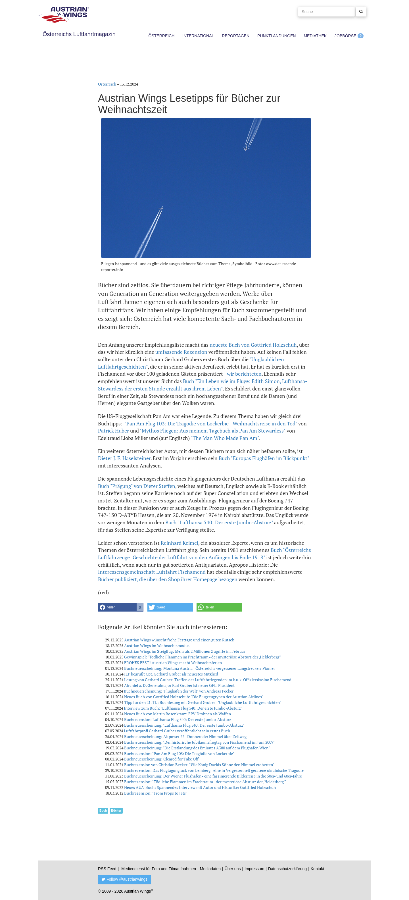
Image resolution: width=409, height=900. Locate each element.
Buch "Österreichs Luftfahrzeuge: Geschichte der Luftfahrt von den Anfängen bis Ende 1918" (204, 553)
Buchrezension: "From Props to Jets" (155, 793)
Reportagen (235, 36)
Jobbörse (345, 36)
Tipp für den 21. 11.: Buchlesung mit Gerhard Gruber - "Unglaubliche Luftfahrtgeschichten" (202, 702)
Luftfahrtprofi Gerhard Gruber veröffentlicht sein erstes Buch (177, 730)
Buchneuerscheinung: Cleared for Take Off (161, 759)
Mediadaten (210, 868)
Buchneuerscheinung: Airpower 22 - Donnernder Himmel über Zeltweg (185, 736)
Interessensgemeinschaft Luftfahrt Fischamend (152, 571)
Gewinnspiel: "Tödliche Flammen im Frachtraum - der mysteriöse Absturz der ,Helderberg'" (202, 657)
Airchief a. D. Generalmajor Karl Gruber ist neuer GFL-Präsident (179, 685)
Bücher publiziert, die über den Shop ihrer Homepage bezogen (167, 579)
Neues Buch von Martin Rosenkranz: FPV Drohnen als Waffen (177, 713)
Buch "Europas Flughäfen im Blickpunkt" (264, 458)
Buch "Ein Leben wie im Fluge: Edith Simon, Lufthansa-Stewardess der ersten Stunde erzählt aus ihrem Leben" (202, 385)
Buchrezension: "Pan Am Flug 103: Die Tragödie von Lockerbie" (179, 753)
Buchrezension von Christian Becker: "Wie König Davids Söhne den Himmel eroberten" (199, 764)
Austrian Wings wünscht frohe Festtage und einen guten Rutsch (179, 640)
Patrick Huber (113, 430)
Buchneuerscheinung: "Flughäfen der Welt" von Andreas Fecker (178, 691)
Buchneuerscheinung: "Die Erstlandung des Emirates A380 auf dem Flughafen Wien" (197, 748)
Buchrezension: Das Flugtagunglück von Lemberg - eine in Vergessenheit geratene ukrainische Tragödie (214, 770)
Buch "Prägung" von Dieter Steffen (136, 486)
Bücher (116, 810)
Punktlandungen (276, 36)
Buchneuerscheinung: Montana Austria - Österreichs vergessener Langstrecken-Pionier (199, 668)
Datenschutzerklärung (287, 868)
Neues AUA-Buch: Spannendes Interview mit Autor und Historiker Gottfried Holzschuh (200, 787)
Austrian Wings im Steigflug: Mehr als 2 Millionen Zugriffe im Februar (184, 651)
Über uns (233, 868)
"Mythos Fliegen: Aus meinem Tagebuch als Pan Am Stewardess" (212, 430)
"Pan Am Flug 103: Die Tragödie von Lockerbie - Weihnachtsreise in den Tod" (210, 423)
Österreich (162, 36)
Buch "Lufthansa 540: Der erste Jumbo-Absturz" (219, 522)
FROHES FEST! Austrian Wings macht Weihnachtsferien (173, 662)
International (198, 36)
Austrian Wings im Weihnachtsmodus (156, 645)
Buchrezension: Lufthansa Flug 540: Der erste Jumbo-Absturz (177, 719)
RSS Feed (107, 868)
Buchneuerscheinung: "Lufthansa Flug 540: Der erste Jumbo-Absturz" (184, 725)
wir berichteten (244, 373)
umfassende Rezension (181, 351)
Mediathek (315, 36)
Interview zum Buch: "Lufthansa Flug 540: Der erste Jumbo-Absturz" (183, 708)
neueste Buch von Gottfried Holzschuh (253, 344)
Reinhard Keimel (179, 542)
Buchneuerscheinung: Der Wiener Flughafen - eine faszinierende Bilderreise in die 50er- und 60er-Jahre (213, 776)
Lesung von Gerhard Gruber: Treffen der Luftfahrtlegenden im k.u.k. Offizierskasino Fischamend (207, 679)
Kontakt (317, 868)
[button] (120, 607)
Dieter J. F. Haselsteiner (124, 458)
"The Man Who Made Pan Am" (225, 438)
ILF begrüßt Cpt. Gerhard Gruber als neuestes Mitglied (171, 674)
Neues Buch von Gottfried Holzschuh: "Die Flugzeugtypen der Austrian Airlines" (193, 696)
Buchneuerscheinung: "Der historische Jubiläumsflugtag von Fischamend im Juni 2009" (199, 742)
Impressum (254, 868)
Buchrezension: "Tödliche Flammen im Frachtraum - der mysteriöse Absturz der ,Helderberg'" (205, 781)
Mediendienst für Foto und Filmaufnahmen (158, 868)
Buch (103, 810)
